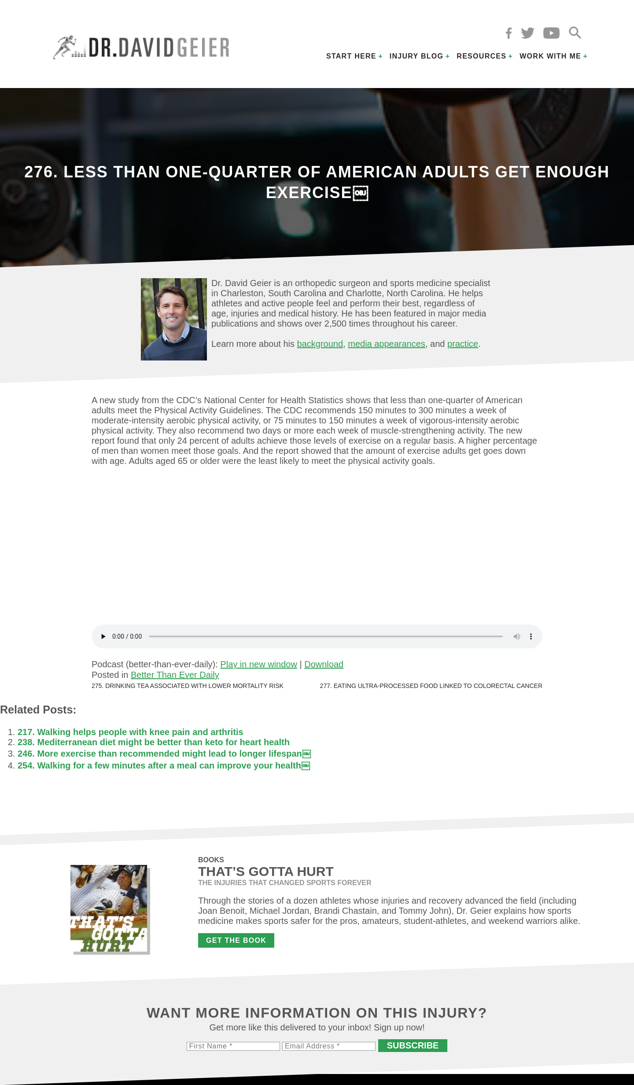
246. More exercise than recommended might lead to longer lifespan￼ (164, 753)
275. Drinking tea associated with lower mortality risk (188, 685)
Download (323, 664)
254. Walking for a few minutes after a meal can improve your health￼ (164, 765)
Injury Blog (417, 56)
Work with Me (550, 56)
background (320, 344)
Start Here (351, 56)
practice (462, 344)
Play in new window (258, 664)
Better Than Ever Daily (175, 675)
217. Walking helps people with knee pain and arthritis (130, 732)
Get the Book (236, 940)
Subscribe (413, 1045)
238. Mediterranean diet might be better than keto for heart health (154, 742)
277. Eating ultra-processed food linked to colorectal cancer (431, 685)
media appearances (386, 344)
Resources (481, 56)
